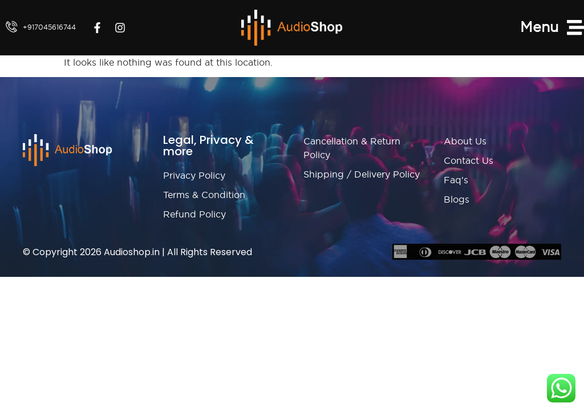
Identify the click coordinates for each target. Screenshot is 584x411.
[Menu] (575, 27)
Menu (539, 27)
